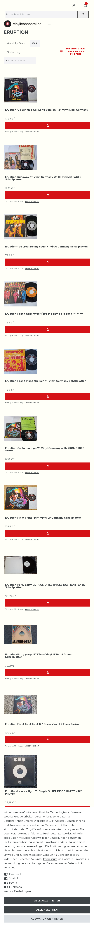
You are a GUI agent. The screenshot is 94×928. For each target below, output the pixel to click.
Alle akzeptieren (47, 900)
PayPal (13, 882)
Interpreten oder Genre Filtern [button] (72, 51)
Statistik (14, 878)
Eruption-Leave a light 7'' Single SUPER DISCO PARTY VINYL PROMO (44, 792)
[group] (20, 90)
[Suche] (83, 14)
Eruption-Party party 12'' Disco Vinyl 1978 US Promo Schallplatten (38, 655)
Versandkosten (32, 131)
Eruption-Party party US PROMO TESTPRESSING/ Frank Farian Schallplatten (45, 586)
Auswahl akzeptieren (47, 919)
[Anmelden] (74, 5)
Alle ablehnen (47, 909)
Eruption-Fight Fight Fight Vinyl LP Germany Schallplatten (43, 518)
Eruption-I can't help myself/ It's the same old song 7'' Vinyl (44, 314)
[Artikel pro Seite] (35, 43)
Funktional (16, 887)
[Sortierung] (20, 60)
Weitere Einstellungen (17, 891)
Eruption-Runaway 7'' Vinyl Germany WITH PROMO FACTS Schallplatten (43, 178)
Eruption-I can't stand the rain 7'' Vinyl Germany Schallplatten (45, 381)
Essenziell (15, 874)
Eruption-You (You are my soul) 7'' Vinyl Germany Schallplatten (46, 246)
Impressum (50, 859)
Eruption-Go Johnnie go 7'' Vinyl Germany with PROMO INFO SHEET (45, 449)
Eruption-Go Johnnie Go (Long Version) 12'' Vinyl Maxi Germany (46, 110)
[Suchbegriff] (41, 14)
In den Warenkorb (48, 125)
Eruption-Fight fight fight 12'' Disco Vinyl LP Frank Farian (42, 724)
